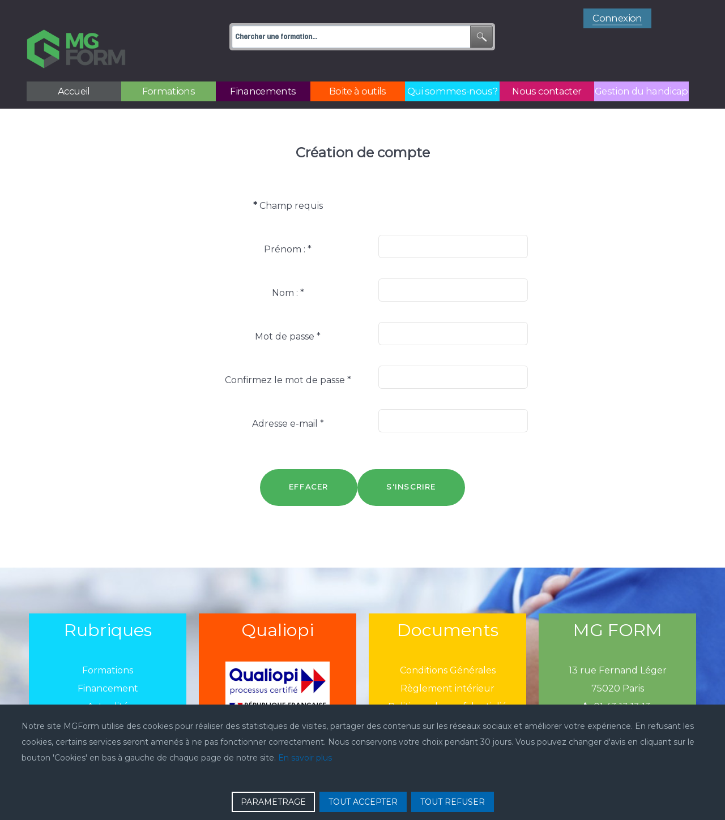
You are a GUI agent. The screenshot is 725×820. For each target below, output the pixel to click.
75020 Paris (617, 663)
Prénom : (288, 223)
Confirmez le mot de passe (288, 354)
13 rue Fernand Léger (618, 644)
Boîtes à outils (107, 699)
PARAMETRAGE (273, 802)
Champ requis (288, 180)
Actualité (108, 681)
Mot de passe (288, 311)
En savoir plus (305, 758)
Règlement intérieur (447, 663)
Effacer (309, 461)
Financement (108, 663)
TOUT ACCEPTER (363, 802)
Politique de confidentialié (447, 681)
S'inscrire (411, 461)
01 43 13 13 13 (617, 681)
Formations (107, 644)
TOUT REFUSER (452, 802)
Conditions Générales (448, 644)
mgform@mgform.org (617, 699)
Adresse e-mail (288, 398)
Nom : (288, 267)
